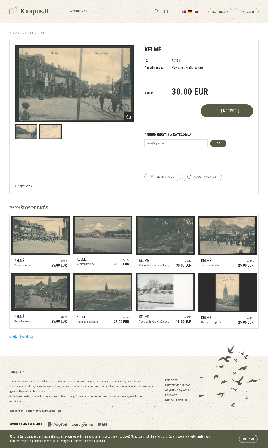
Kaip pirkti (171, 380)
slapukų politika (95, 441)
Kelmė (40, 33)
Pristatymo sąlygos (177, 385)
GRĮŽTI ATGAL (25, 186)
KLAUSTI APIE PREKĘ (205, 176)
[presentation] (176, 156)
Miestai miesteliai (176, 400)
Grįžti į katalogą (22, 337)
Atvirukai (78, 11)
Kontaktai (171, 395)
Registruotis (220, 11)
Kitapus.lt (28, 11)
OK (218, 143)
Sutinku (248, 438)
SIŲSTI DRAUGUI (166, 176)
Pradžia (14, 33)
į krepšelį (230, 110)
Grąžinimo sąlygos (177, 390)
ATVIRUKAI (28, 33)
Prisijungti (247, 11)
